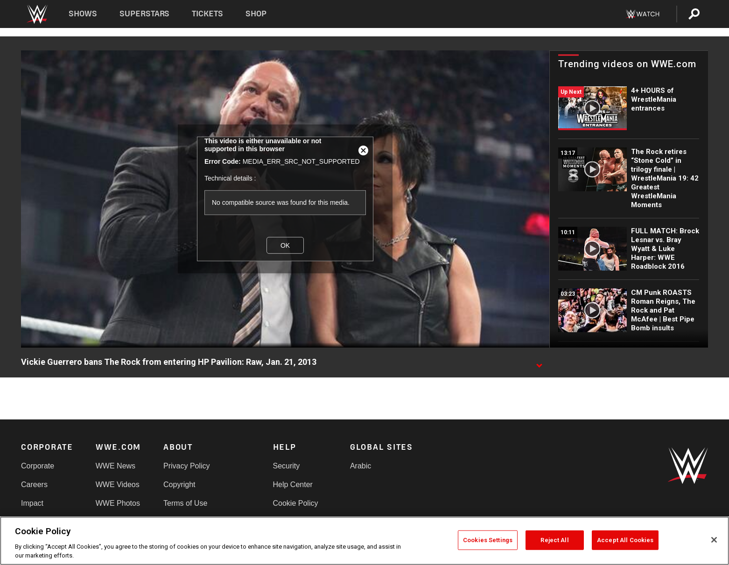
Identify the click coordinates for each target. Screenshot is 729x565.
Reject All (554, 540)
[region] (364, 540)
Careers (34, 484)
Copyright (179, 484)
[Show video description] (539, 362)
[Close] (714, 540)
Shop (255, 13)
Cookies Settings (487, 540)
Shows (83, 13)
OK (285, 245)
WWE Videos (118, 484)
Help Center (293, 484)
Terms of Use (185, 503)
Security (286, 466)
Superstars (144, 13)
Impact (32, 503)
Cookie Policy (295, 503)
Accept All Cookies (625, 540)
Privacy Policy (186, 466)
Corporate (37, 466)
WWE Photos (118, 503)
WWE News (115, 466)
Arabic (360, 466)
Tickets (207, 13)
